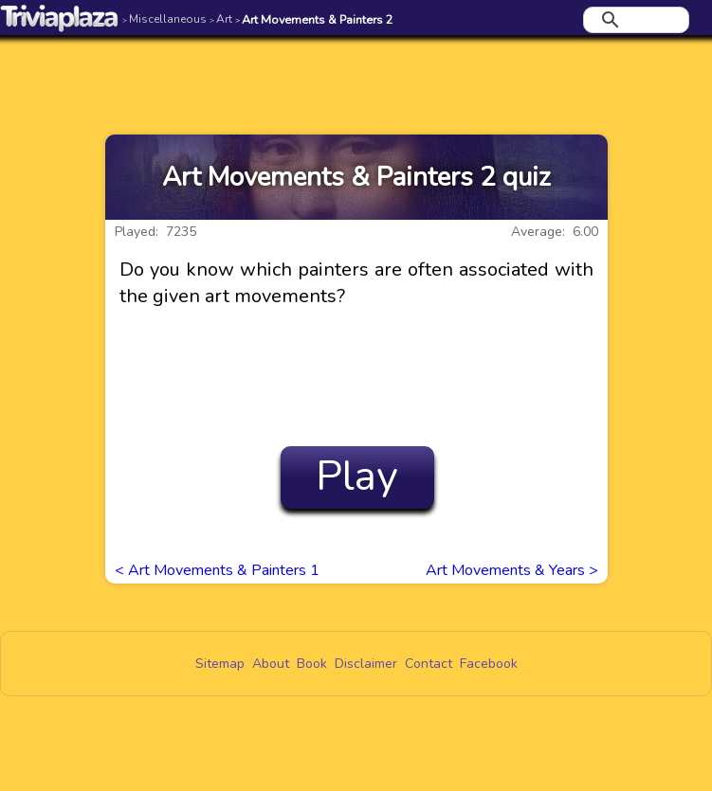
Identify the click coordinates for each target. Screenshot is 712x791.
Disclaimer (366, 664)
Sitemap (220, 664)
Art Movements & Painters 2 (314, 19)
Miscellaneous (164, 19)
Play (357, 476)
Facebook (489, 664)
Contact (428, 664)
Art (221, 19)
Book (312, 664)
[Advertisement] (356, 73)
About (270, 664)
